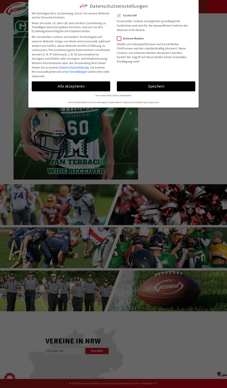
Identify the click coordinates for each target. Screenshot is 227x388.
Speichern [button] (156, 86)
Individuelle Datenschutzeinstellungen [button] (87, 102)
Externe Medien (132, 38)
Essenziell (129, 15)
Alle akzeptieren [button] (71, 86)
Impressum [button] (153, 102)
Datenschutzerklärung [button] (135, 102)
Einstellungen (78, 72)
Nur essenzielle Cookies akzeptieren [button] (113, 95)
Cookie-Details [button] (115, 102)
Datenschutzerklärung (74, 67)
